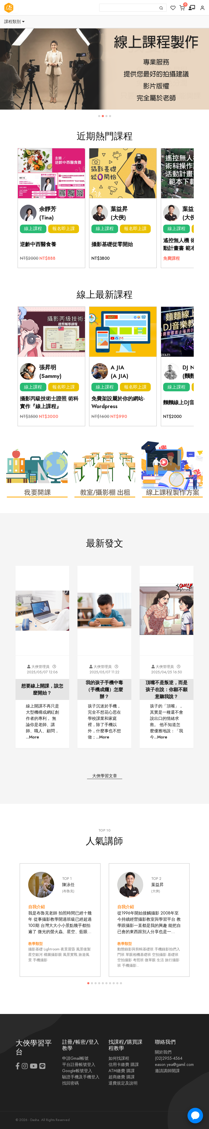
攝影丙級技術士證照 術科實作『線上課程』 (49, 402)
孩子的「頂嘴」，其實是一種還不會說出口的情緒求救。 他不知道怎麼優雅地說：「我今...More (166, 721)
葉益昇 (157, 885)
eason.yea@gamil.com (174, 1064)
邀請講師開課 (167, 1071)
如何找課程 (119, 1058)
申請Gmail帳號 (75, 1058)
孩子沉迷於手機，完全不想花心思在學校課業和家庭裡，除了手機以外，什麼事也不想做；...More (104, 721)
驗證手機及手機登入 (80, 1077)
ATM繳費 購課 (122, 1071)
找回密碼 (70, 1083)
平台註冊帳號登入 (78, 1064)
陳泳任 (68, 885)
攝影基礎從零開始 (112, 244)
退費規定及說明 (123, 1083)
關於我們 (163, 1052)
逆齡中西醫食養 (38, 244)
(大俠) (155, 891)
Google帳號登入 (77, 1071)
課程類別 (14, 22)
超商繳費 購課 (122, 1077)
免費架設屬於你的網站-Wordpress (118, 402)
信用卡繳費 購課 (124, 1064)
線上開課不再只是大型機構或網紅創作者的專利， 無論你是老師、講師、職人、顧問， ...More (42, 721)
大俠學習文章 (104, 776)
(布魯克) (68, 891)
